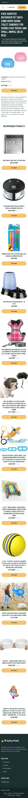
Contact (10, 793)
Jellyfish (6, 765)
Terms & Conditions (18, 793)
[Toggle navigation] (3, 7)
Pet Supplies (7, 768)
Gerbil (16, 77)
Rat (20, 77)
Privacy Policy (11, 795)
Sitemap (18, 795)
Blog (5, 771)
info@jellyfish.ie (5, 2)
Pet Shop (22, 7)
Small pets (11, 77)
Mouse (23, 77)
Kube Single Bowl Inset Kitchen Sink (14, 160)
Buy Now (14, 90)
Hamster (3, 79)
